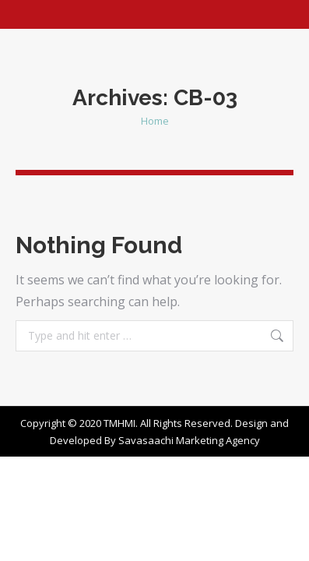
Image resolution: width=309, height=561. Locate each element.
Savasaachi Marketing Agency (189, 440)
